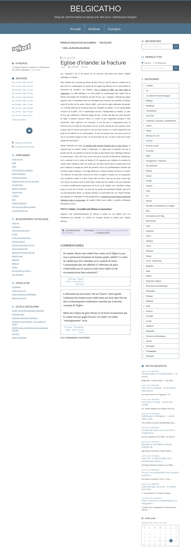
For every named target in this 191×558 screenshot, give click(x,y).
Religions (149, 301)
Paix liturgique (17, 275)
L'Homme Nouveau (19, 178)
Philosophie (150, 291)
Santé (148, 306)
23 (166, 541)
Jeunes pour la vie (19, 291)
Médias (149, 276)
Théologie (150, 356)
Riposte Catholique (19, 189)
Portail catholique (19, 174)
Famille (149, 181)
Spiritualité (150, 331)
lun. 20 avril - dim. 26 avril (22, 82)
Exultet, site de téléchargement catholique (28, 311)
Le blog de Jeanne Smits (21, 238)
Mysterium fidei (18, 314)
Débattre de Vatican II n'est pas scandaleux (78, 42)
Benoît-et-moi (17, 256)
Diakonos (15, 260)
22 (160, 541)
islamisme (150, 231)
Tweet (63, 67)
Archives (94, 29)
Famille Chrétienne (19, 203)
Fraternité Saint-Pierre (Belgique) (25, 318)
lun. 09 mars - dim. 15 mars (22, 104)
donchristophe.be (18, 242)
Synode (149, 341)
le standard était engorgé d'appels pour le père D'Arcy (105, 145)
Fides (14, 167)
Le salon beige (17, 185)
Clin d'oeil (150, 116)
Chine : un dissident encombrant (76, 48)
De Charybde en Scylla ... (21, 271)
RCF (14, 200)
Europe (148, 176)
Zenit (14, 163)
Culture (149, 126)
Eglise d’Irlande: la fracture (93, 62)
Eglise (117, 230)
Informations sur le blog (155, 216)
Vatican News (17, 192)
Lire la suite (36, 70)
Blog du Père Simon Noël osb (23, 253)
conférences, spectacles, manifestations (161, 121)
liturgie (148, 256)
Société (69, 233)
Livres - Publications (154, 261)
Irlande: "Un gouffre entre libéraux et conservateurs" (90, 209)
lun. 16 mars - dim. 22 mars (22, 101)
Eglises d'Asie (17, 159)
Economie (150, 151)
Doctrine (149, 141)
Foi (63, 233)
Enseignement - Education (156, 161)
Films (148, 191)
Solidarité (149, 326)
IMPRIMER (73, 67)
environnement (151, 166)
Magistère (150, 266)
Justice (148, 246)
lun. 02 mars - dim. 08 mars (22, 108)
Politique (149, 296)
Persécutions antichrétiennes (157, 286)
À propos (114, 29)
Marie (148, 271)
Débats (109, 230)
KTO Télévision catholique (22, 170)
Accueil (75, 29)
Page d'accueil (105, 42)
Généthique (16, 287)
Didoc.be (15, 264)
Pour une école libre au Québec (24, 207)
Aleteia (14, 267)
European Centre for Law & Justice (25, 181)
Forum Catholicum (19, 338)
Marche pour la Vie (19, 298)
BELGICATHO (95, 8)
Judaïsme (149, 241)
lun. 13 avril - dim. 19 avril (22, 86)
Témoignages (151, 351)
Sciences (149, 311)
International (151, 221)
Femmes (149, 186)
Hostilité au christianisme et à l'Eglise (160, 206)
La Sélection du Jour (20, 211)
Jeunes (148, 236)
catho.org (15, 223)
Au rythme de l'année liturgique (158, 96)
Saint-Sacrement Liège (20, 230)
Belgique (149, 101)
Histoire (149, 201)
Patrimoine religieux (154, 281)
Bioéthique (150, 106)
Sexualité (149, 316)
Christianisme (151, 111)
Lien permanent (71, 230)
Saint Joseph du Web (20, 249)
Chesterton (16, 227)
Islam (148, 226)
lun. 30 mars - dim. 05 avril (22, 93)
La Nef (14, 234)
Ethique (124, 230)
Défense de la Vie (152, 136)
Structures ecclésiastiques (155, 336)
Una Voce (15, 334)
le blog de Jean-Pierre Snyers (23, 245)
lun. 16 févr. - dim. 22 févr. (22, 115)
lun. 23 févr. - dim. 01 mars (22, 112)
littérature (149, 251)
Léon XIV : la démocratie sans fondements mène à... (156, 459)
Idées (148, 211)
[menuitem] (75, 29)
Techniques (150, 346)
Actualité (100, 230)
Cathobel (15, 196)
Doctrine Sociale (152, 146)
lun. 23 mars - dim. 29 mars (22, 97)
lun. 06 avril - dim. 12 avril (22, 90)
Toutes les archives (19, 120)
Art (147, 91)
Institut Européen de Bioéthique (24, 294)
